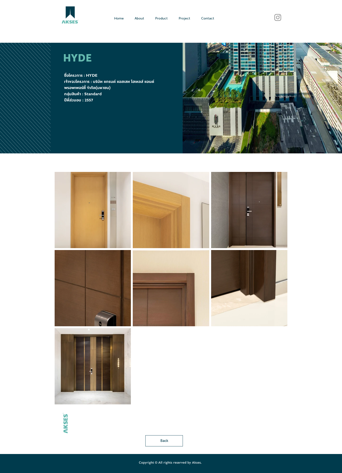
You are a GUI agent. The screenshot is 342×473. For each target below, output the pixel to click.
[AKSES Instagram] (277, 17)
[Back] (164, 440)
